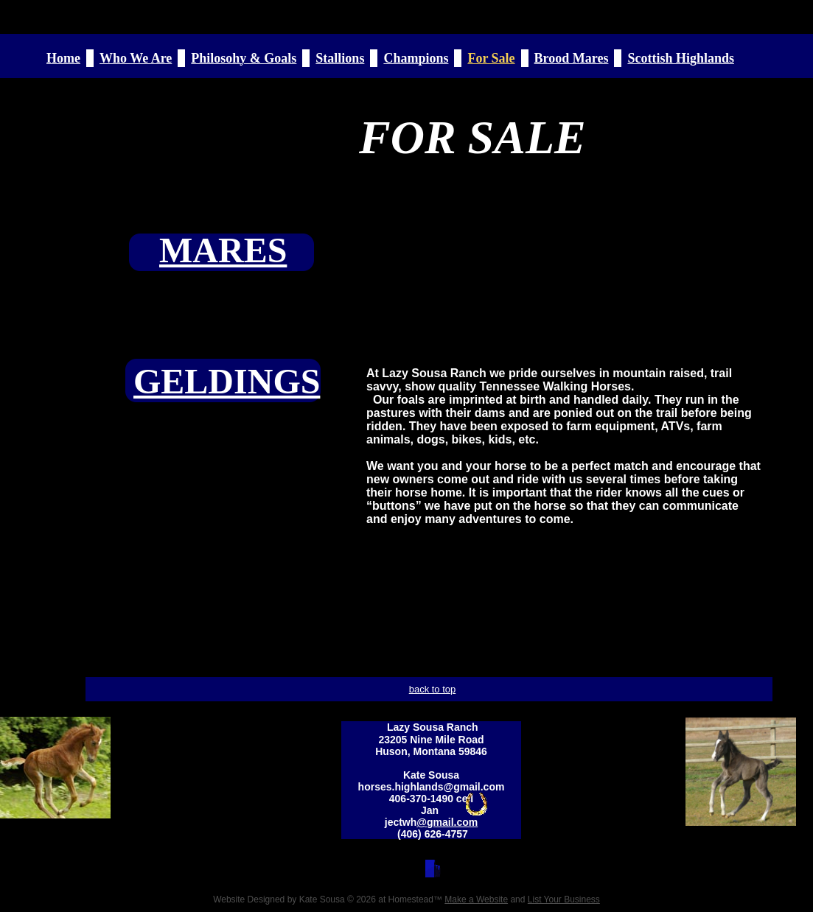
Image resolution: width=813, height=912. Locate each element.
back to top (432, 689)
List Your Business (564, 899)
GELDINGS (226, 381)
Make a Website (476, 899)
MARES (223, 250)
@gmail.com (447, 822)
